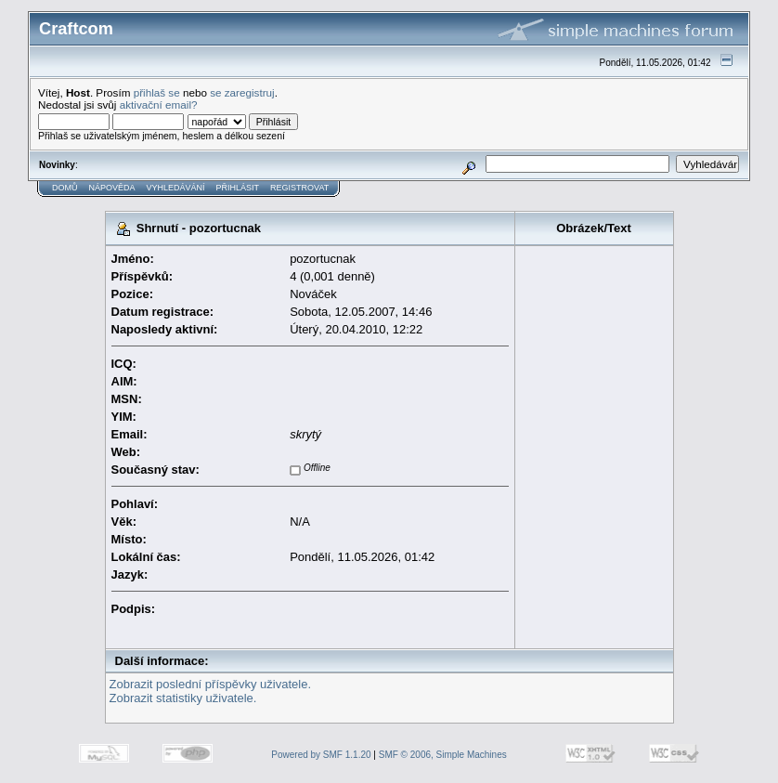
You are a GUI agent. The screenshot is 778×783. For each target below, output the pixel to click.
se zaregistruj (242, 92)
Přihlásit (238, 187)
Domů (65, 187)
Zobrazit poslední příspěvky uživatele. (211, 684)
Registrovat (299, 187)
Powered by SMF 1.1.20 (320, 755)
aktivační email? (159, 104)
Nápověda (112, 187)
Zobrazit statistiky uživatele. (183, 698)
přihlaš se (157, 92)
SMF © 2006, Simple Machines (443, 755)
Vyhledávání (176, 187)
